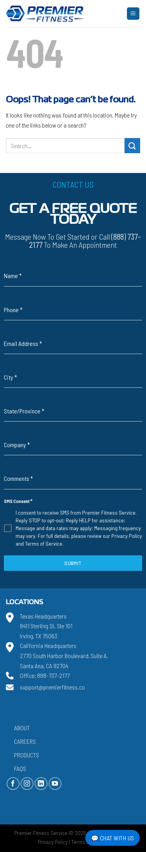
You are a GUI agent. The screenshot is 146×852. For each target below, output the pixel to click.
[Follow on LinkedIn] (41, 783)
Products (26, 755)
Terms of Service (43, 543)
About (22, 727)
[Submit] (132, 145)
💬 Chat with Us (112, 838)
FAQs (20, 768)
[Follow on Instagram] (27, 783)
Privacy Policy (126, 535)
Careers (25, 741)
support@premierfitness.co (52, 687)
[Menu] (133, 13)
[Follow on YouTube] (55, 783)
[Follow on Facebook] (13, 783)
